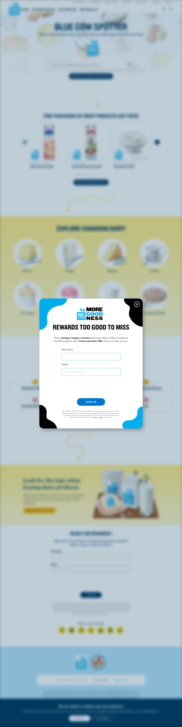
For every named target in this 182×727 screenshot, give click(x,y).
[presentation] (91, 388)
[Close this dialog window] (137, 304)
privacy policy (98, 417)
